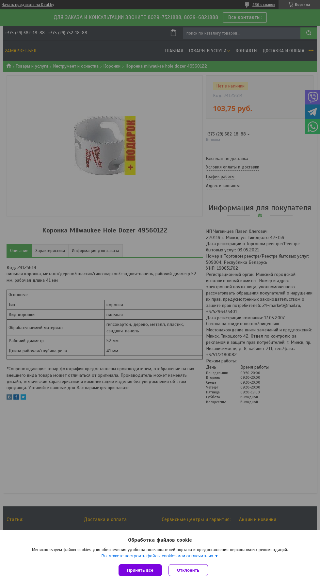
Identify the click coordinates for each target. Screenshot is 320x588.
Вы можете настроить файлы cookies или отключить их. (157, 555)
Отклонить (188, 570)
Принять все (140, 570)
